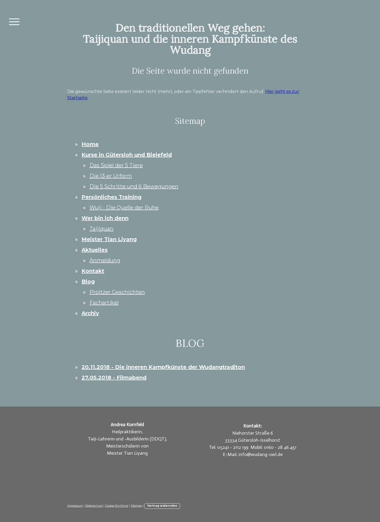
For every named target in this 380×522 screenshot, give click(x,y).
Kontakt (93, 271)
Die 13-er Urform (110, 176)
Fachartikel (104, 302)
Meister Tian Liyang (109, 239)
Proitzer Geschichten (117, 292)
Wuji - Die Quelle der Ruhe (124, 207)
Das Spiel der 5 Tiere (116, 165)
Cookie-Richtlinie (116, 505)
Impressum (75, 505)
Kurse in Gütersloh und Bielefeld (127, 155)
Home (90, 144)
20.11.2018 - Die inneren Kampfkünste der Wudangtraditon (163, 367)
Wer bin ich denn (105, 218)
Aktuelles (95, 250)
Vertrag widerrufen (162, 505)
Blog (88, 281)
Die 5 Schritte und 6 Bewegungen (133, 186)
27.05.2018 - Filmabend (114, 377)
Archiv (90, 313)
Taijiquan (101, 228)
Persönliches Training (111, 197)
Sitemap (136, 505)
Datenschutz (94, 505)
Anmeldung (104, 260)
